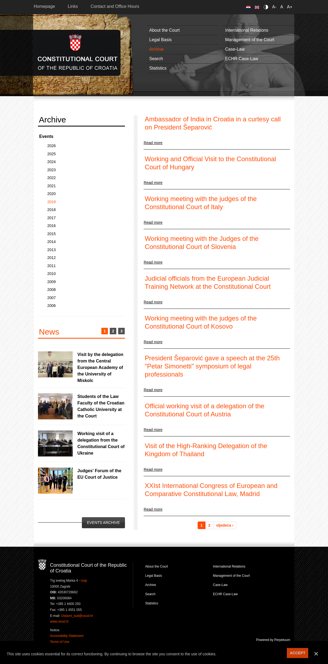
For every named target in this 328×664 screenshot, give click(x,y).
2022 (51, 178)
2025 (51, 154)
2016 (51, 226)
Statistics (158, 68)
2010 (51, 273)
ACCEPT (298, 653)
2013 (51, 250)
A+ (289, 7)
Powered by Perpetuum (273, 640)
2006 (51, 305)
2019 (51, 202)
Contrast (266, 7)
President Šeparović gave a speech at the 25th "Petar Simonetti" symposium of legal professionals (212, 366)
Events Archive (103, 522)
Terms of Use (59, 642)
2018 (51, 210)
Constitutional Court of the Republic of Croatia (78, 53)
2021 (51, 186)
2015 (51, 234)
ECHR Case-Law (241, 58)
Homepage (44, 6)
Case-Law (235, 49)
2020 (51, 194)
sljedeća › (224, 525)
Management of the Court (249, 39)
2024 (51, 162)
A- (274, 7)
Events (46, 136)
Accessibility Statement (66, 636)
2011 (51, 266)
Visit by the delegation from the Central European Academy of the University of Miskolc (101, 367)
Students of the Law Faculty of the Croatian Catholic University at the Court (101, 406)
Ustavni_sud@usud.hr (77, 616)
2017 (51, 218)
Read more (153, 143)
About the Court (164, 30)
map (84, 580)
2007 (51, 298)
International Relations (246, 30)
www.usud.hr (59, 621)
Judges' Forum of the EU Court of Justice (99, 474)
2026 (51, 146)
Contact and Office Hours (115, 6)
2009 (51, 282)
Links (73, 6)
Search (156, 58)
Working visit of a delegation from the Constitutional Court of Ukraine (101, 443)
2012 (51, 257)
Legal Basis (160, 39)
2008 (51, 289)
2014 (51, 241)
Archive (156, 49)
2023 (51, 170)
